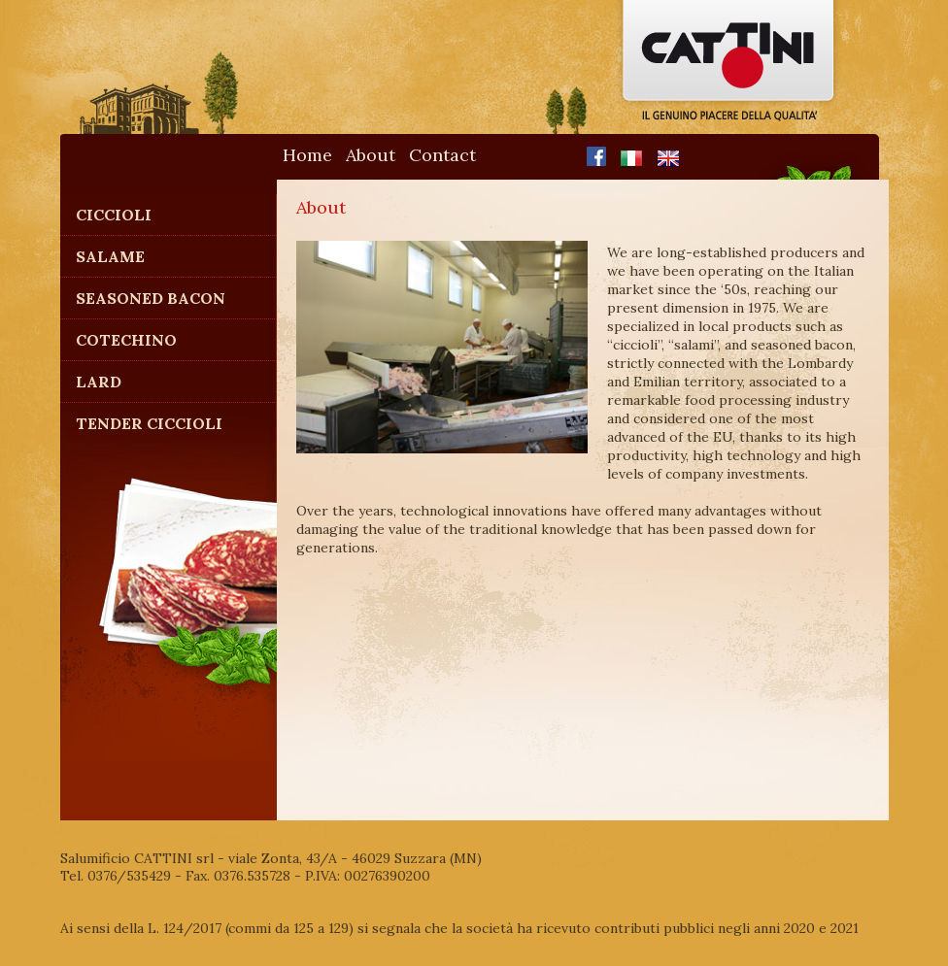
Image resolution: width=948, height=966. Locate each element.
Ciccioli (114, 214)
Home (307, 155)
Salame (110, 256)
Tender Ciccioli (149, 423)
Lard (98, 381)
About (370, 155)
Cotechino (126, 340)
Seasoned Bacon (150, 298)
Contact (442, 155)
